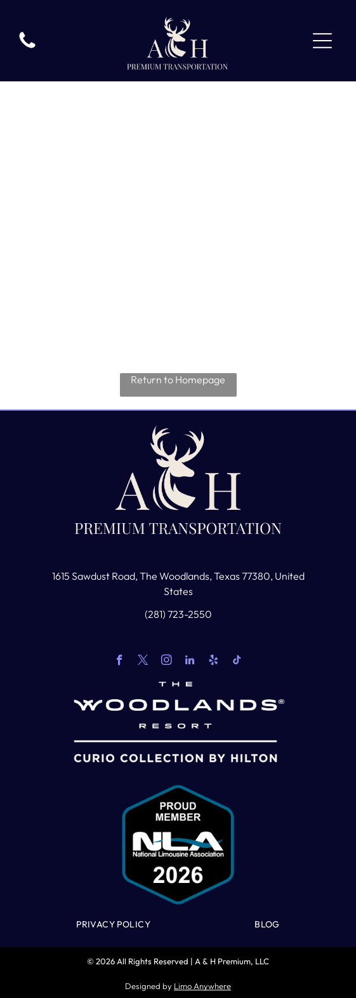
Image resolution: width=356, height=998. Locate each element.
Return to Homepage (178, 379)
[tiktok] (237, 661)
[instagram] (167, 661)
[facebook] (120, 661)
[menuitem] (113, 924)
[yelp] (213, 661)
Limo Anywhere (202, 986)
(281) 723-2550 (178, 614)
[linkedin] (190, 661)
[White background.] (27, 47)
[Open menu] (322, 40)
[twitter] (143, 661)
